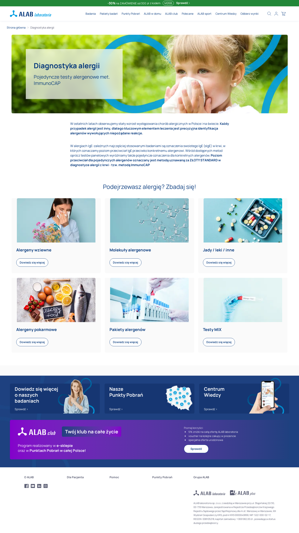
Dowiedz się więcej (32, 262)
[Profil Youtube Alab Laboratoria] (33, 486)
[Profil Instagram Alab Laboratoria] (45, 486)
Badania (91, 13)
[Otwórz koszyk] (283, 14)
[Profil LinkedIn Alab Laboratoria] (39, 486)
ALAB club (171, 13)
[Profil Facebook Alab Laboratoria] (26, 486)
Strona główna (16, 27)
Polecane (187, 13)
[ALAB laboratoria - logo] (30, 13)
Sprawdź (183, 3)
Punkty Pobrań (131, 13)
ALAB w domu (152, 13)
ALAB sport (204, 13)
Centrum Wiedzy (226, 13)
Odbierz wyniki (249, 13)
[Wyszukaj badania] (269, 14)
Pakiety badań (109, 13)
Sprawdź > (21, 409)
